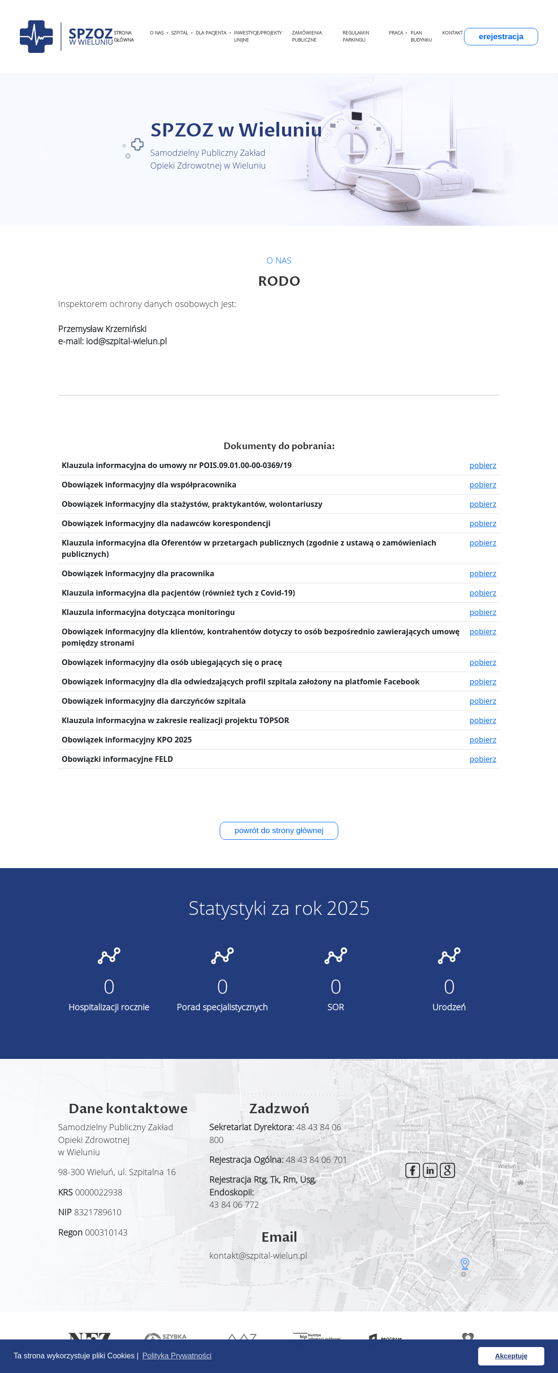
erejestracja (501, 36)
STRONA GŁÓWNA (124, 36)
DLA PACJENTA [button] (212, 33)
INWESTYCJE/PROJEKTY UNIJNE (258, 36)
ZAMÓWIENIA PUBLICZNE (307, 36)
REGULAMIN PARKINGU (356, 36)
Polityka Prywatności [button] (177, 1356)
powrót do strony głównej (278, 830)
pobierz (483, 465)
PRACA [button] (396, 33)
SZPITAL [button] (180, 33)
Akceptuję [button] (511, 1356)
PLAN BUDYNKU (421, 36)
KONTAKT (452, 33)
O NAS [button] (157, 33)
